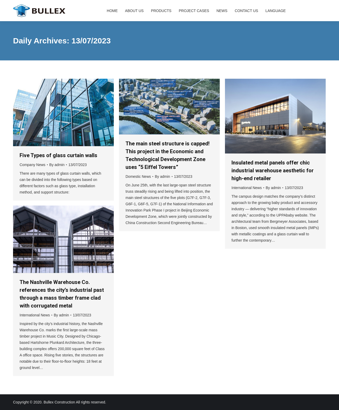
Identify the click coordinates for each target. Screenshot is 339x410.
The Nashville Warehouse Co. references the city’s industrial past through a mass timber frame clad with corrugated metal (62, 294)
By (56, 165)
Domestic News (138, 176)
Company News (32, 165)
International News (246, 188)
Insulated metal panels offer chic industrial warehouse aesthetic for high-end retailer (272, 170)
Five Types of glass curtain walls (58, 155)
